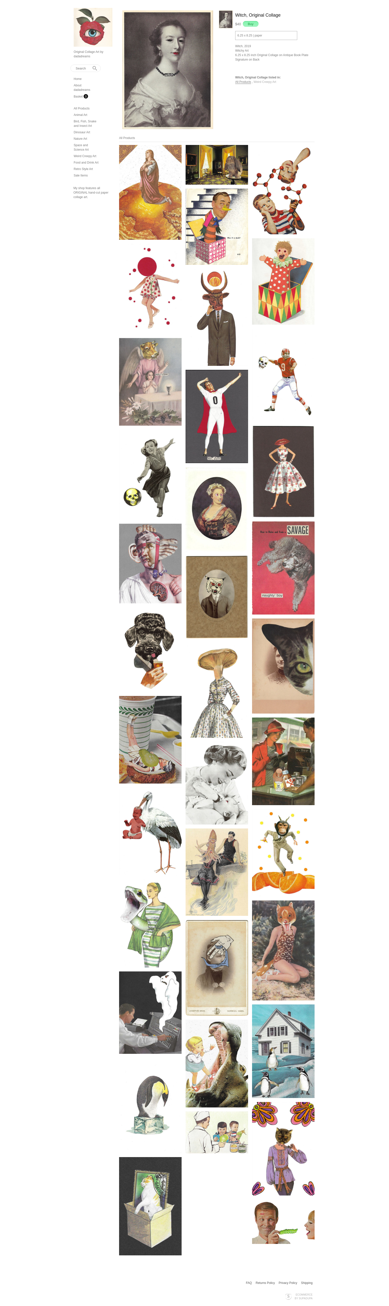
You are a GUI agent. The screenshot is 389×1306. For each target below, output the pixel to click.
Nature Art (80, 138)
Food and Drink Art (86, 162)
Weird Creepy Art (85, 156)
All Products (82, 108)
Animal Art (80, 115)
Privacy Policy (288, 1283)
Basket (79, 96)
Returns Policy (265, 1283)
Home (78, 79)
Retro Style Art (83, 169)
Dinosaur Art (82, 132)
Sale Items (81, 175)
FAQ (249, 1283)
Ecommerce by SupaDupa (304, 1296)
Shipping (307, 1283)
